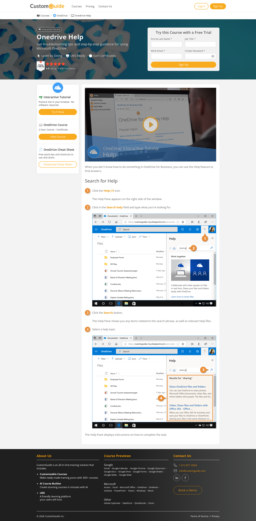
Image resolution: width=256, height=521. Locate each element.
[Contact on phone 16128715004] (196, 465)
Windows (141, 490)
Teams (131, 490)
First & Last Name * (161, 39)
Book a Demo (187, 490)
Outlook (108, 490)
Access (107, 487)
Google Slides (110, 474)
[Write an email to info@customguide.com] (196, 471)
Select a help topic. (104, 329)
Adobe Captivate (112, 503)
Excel (115, 487)
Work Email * (158, 51)
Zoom (151, 503)
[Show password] (213, 56)
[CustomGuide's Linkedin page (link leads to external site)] (176, 477)
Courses (77, 6)
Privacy (215, 516)
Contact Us (105, 6)
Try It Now (58, 112)
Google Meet (125, 474)
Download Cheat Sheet (58, 164)
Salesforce (127, 503)
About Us (44, 456)
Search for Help (101, 181)
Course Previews (117, 456)
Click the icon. (106, 190)
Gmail (107, 468)
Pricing (90, 6)
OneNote (153, 487)
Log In (201, 6)
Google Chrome (137, 468)
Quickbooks (140, 503)
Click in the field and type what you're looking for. (131, 207)
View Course (57, 136)
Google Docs (110, 471)
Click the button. (107, 312)
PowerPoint (120, 490)
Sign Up (218, 6)
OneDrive (62, 15)
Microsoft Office (127, 487)
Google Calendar (120, 468)
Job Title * (190, 39)
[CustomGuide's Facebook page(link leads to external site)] (185, 477)
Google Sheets (156, 471)
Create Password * (195, 51)
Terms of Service (199, 516)
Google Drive (124, 471)
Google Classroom (156, 468)
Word (150, 490)
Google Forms (140, 471)
